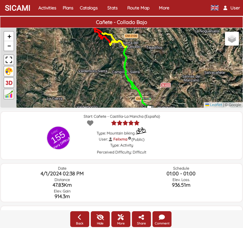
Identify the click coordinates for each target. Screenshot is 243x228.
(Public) (137, 139)
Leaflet (213, 104)
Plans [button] (68, 8)
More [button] (164, 8)
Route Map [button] (138, 8)
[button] (231, 8)
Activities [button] (47, 8)
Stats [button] (112, 8)
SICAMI (17, 8)
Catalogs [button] (89, 8)
